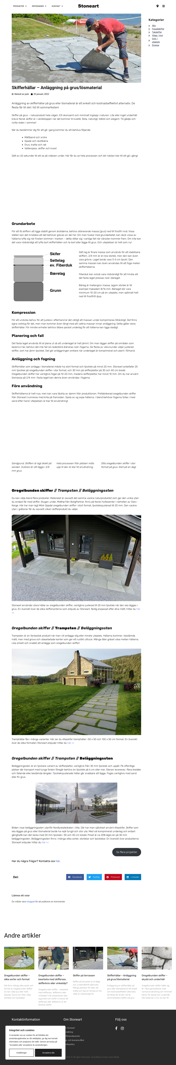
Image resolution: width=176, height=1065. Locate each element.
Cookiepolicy (69, 1044)
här (58, 861)
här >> (70, 742)
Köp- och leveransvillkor (73, 1040)
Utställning (68, 1032)
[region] (35, 1043)
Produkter (20, 6)
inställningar (21, 1053)
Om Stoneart (69, 1028)
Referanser (39, 6)
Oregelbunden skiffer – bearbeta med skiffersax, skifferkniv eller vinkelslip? (53, 979)
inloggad (30, 901)
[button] (75, 877)
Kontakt (57, 6)
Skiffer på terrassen (84, 975)
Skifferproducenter (71, 1036)
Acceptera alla (48, 1053)
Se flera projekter (126, 852)
